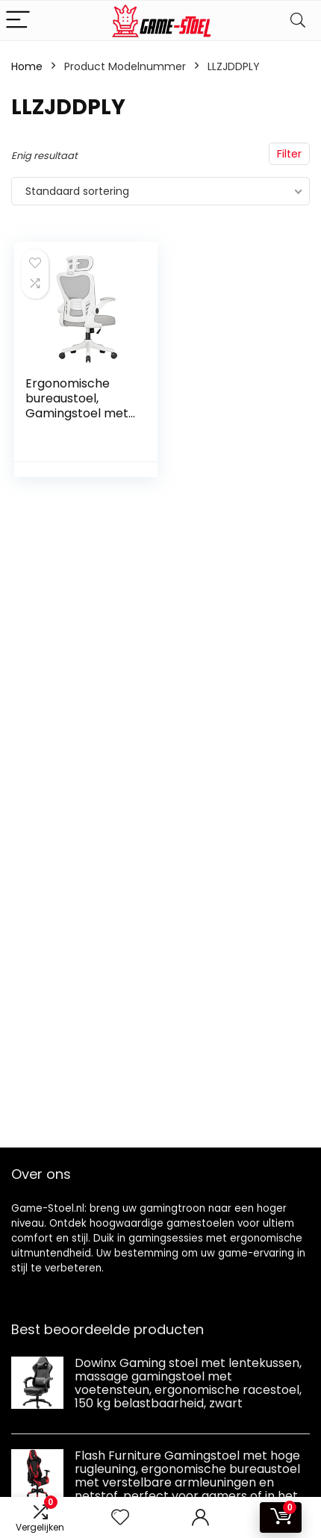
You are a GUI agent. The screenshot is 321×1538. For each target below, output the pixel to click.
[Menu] (18, 20)
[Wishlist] (120, 1517)
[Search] (298, 20)
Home (27, 66)
